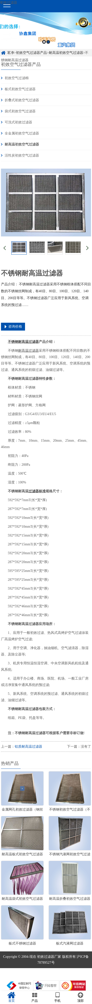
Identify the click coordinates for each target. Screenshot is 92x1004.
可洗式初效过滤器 (18, 122)
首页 (11, 997)
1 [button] (44, 42)
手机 (57, 997)
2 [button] (48, 42)
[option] (46, 30)
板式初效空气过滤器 (20, 89)
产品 (34, 997)
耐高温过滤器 (28, 350)
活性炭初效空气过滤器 (22, 155)
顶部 (80, 997)
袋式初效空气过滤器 (20, 111)
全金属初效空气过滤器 (22, 133)
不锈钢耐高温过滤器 (23, 342)
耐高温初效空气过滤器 (66, 53)
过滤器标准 (37, 491)
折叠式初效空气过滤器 (22, 100)
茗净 (10, 53)
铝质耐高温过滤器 (28, 746)
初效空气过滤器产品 (31, 53)
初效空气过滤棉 (17, 78)
